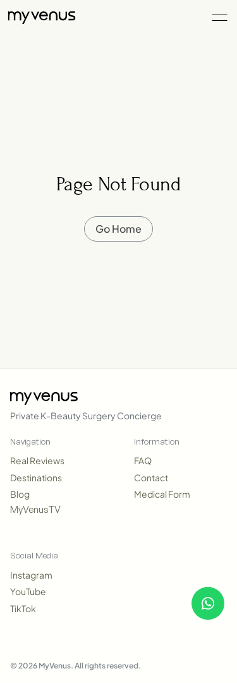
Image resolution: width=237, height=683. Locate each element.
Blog (20, 494)
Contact (151, 477)
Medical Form (162, 494)
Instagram (31, 575)
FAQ (143, 460)
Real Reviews (37, 460)
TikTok (23, 608)
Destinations (36, 477)
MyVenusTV (35, 509)
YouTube (28, 591)
